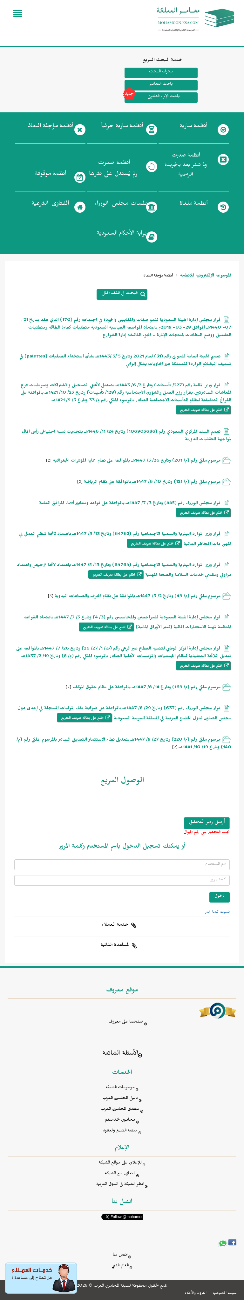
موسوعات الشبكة (120, 1088)
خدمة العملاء (115, 925)
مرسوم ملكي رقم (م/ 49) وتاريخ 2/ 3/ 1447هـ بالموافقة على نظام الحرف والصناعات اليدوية (137, 597)
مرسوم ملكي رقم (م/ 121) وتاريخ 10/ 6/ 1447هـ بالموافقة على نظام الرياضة (152, 482)
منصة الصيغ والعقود (120, 1131)
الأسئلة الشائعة (120, 1054)
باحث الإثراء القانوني (152, 97)
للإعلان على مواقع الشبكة (120, 1163)
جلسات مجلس (121, 204)
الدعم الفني (120, 1266)
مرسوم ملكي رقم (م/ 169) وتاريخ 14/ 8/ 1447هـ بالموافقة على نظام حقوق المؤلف (146, 688)
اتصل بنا (120, 1255)
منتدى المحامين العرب (120, 1109)
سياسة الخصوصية (224, 1293)
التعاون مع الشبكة (120, 1174)
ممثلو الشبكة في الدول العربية (120, 1185)
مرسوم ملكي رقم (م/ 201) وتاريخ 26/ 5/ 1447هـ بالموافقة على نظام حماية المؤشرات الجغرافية (136, 461)
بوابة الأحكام (122, 234)
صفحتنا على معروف (125, 1022)
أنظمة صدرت (113, 170)
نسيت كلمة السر (217, 912)
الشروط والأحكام (196, 1293)
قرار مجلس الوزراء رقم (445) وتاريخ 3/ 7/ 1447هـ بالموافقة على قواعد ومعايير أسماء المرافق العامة (129, 504)
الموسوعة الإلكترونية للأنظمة (205, 276)
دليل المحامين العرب (120, 1099)
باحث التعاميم (161, 84)
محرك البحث (161, 72)
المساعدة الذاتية (115, 946)
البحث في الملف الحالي (120, 294)
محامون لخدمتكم (120, 1120)
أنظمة (193, 127)
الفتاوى (50, 204)
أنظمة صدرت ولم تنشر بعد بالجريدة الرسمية (186, 166)
